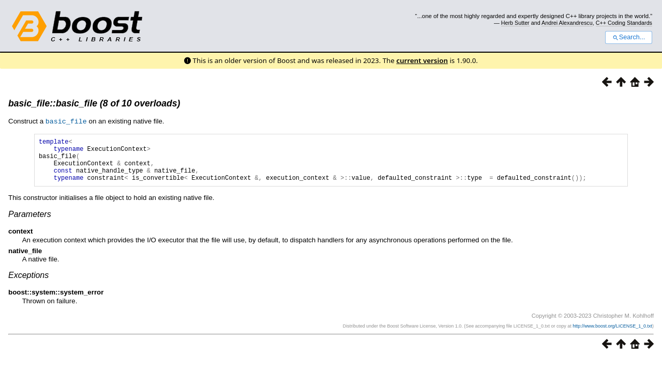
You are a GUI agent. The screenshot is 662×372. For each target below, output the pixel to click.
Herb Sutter (515, 23)
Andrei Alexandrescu (567, 23)
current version (422, 60)
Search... (628, 37)
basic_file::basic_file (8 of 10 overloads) (94, 103)
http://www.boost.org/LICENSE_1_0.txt (612, 334)
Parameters (29, 223)
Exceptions (28, 284)
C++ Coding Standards (624, 23)
